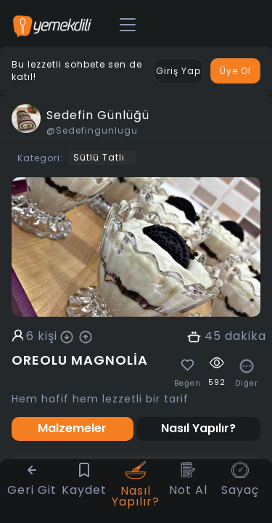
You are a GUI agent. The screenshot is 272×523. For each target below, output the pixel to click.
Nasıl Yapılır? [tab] (198, 428)
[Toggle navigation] (127, 25)
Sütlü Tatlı (99, 157)
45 (213, 336)
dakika (245, 336)
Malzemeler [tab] (72, 428)
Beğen (187, 383)
